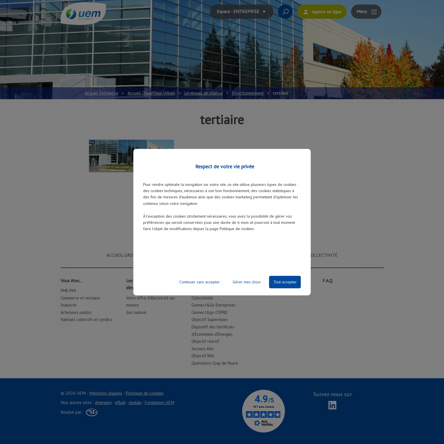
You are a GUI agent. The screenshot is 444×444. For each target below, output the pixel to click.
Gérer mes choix (247, 281)
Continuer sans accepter (199, 281)
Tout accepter (285, 281)
